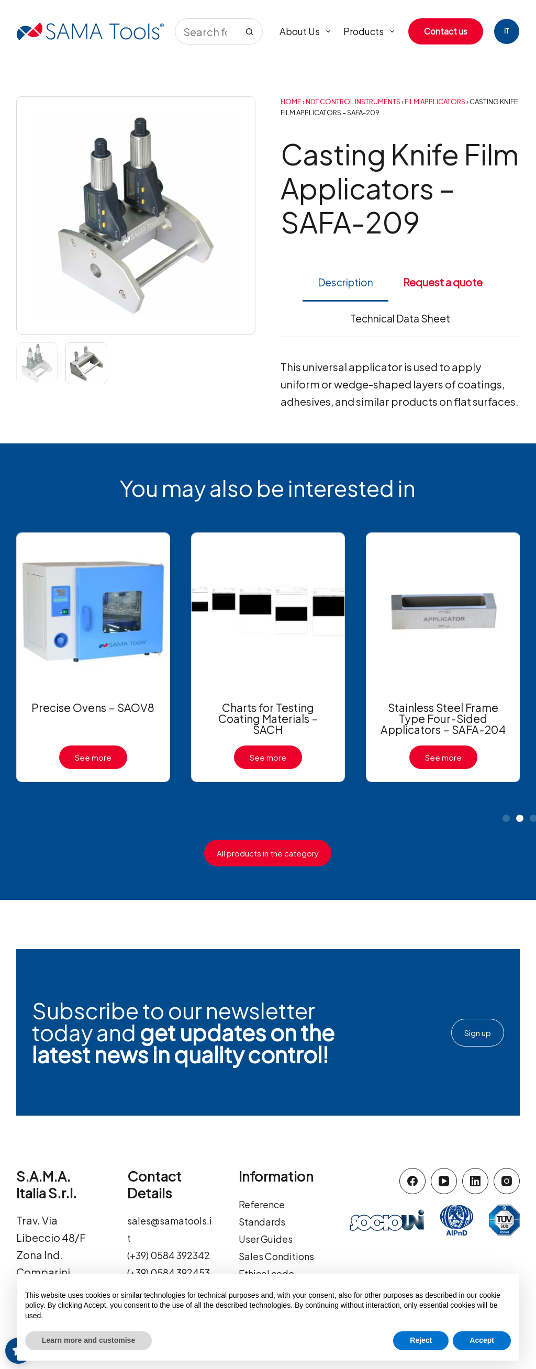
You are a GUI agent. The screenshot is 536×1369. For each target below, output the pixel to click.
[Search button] (250, 31)
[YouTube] (444, 1181)
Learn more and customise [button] (88, 1340)
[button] (506, 818)
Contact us (445, 31)
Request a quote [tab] (443, 282)
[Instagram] (507, 1181)
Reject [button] (421, 1340)
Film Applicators (435, 101)
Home (291, 101)
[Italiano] (507, 31)
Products (370, 31)
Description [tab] (345, 282)
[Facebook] (412, 1181)
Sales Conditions (281, 1255)
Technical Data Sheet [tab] (400, 318)
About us (307, 31)
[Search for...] (206, 31)
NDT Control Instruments (353, 101)
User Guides (268, 1238)
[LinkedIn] (475, 1181)
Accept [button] (482, 1340)
